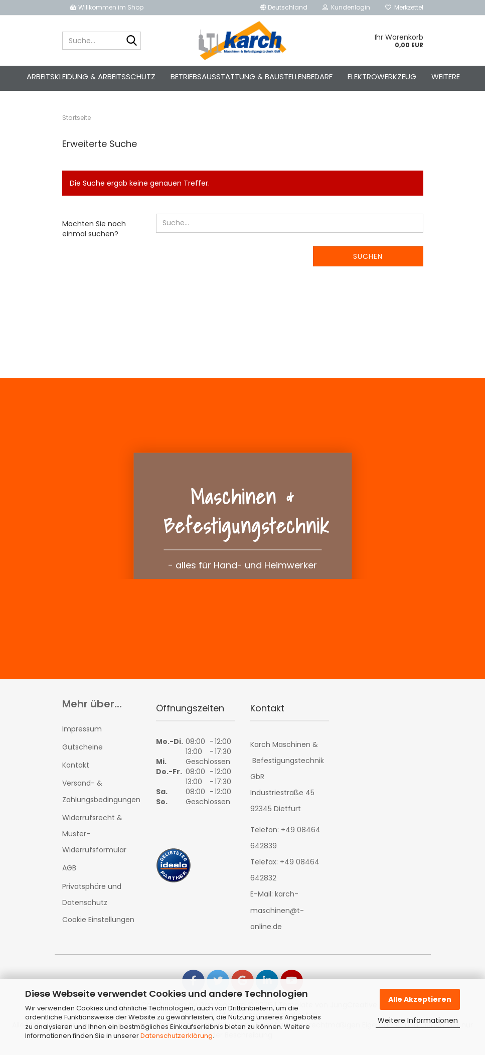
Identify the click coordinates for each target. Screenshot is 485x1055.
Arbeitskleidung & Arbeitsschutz (91, 76)
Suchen (368, 259)
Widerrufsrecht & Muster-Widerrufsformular (94, 837)
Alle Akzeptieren (419, 999)
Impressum (82, 732)
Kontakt (75, 768)
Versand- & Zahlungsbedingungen (101, 795)
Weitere (445, 76)
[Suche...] (131, 41)
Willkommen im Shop (106, 7)
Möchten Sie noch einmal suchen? (94, 232)
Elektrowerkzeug (382, 76)
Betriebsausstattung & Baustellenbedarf (252, 76)
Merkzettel (404, 7)
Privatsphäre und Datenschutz (91, 897)
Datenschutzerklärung (176, 1035)
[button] (284, 7)
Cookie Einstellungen (98, 923)
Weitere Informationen (418, 1020)
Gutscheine (82, 750)
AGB (69, 871)
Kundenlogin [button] (346, 7)
